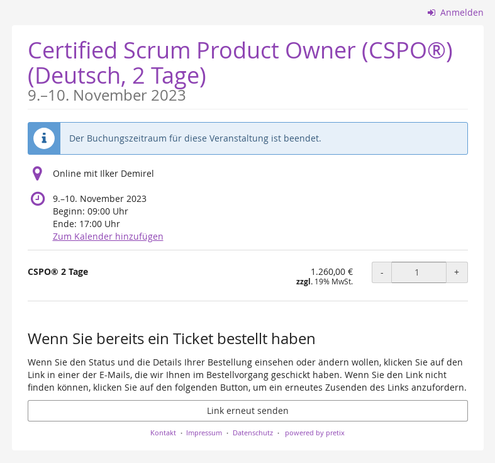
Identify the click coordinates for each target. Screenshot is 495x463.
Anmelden (456, 12)
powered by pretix (315, 432)
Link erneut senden (248, 410)
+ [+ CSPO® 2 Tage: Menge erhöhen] (456, 272)
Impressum (204, 432)
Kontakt (163, 432)
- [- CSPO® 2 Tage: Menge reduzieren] (382, 272)
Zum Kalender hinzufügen (108, 236)
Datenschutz (253, 432)
